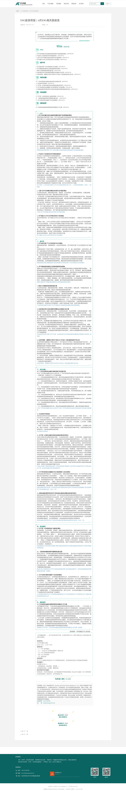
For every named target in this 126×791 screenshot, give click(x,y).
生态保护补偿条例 (42, 431)
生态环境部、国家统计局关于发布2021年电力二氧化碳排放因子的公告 (57, 363)
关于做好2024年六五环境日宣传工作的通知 (49, 235)
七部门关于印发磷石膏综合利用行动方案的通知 (51, 212)
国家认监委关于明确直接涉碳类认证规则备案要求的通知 (53, 282)
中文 (107, 3)
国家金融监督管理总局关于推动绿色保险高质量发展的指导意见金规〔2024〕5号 (60, 520)
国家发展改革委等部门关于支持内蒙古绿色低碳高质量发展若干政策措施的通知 (60, 150)
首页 (17, 11)
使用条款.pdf (58, 772)
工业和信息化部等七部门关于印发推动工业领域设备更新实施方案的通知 (58, 305)
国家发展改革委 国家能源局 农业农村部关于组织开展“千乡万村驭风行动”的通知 (60, 262)
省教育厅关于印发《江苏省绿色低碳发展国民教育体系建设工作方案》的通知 (59, 627)
